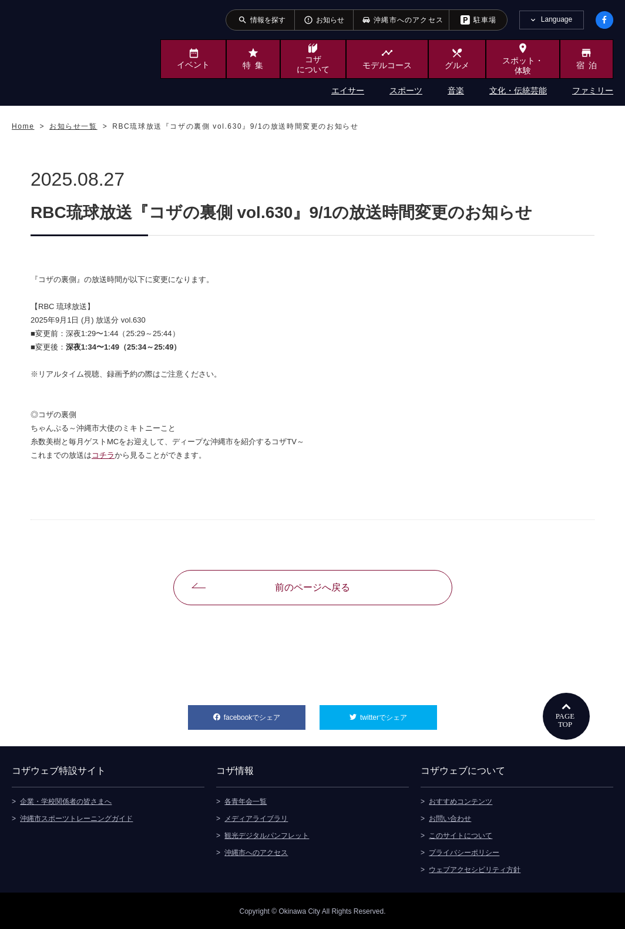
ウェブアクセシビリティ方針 (474, 868)
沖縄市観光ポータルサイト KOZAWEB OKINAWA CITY (60, 51)
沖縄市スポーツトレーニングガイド (76, 817)
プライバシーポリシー (464, 851)
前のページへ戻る (312, 587)
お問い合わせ (450, 817)
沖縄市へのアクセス (256, 851)
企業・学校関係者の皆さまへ (66, 800)
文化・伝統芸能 (518, 90)
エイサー (347, 90)
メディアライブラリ (256, 817)
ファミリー (592, 90)
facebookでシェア (264, 713)
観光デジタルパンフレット (266, 834)
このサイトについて (460, 834)
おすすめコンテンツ (460, 800)
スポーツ (405, 90)
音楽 (456, 90)
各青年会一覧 (245, 800)
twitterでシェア (398, 713)
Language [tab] (556, 19)
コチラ (103, 455)
